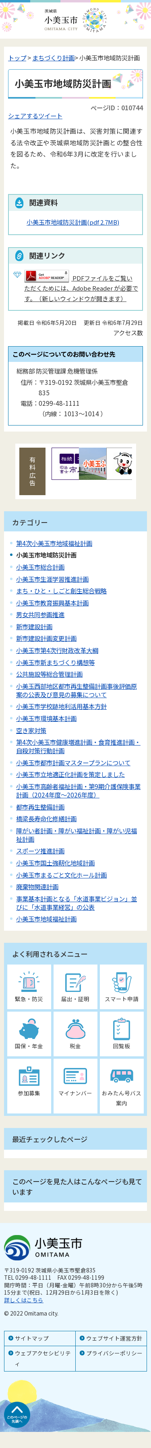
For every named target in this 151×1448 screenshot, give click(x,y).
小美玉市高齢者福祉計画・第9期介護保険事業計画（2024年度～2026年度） (78, 790)
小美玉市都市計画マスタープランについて (73, 762)
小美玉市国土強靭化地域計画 (55, 862)
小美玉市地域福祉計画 (46, 918)
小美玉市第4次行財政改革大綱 (57, 650)
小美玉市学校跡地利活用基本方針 (61, 706)
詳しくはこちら (23, 1300)
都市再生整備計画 (40, 806)
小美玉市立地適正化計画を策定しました (70, 774)
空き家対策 (31, 730)
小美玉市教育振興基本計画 (52, 602)
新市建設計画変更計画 (46, 638)
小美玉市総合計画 (40, 566)
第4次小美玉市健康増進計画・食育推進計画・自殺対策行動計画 (78, 746)
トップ (17, 57)
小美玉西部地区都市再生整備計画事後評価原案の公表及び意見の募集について (76, 690)
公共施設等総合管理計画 (49, 673)
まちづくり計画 (53, 57)
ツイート (50, 115)
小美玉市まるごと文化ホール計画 (61, 874)
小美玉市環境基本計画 (46, 718)
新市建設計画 (34, 626)
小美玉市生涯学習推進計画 (52, 578)
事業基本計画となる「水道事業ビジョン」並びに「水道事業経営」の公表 (76, 902)
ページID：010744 (117, 107)
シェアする (23, 115)
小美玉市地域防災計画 (73, 222)
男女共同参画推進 (40, 614)
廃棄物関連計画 (37, 886)
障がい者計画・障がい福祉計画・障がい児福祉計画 (76, 834)
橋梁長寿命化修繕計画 (46, 818)
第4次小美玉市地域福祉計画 (54, 543)
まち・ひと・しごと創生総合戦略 (61, 590)
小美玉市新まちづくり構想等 (55, 662)
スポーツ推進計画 (40, 850)
